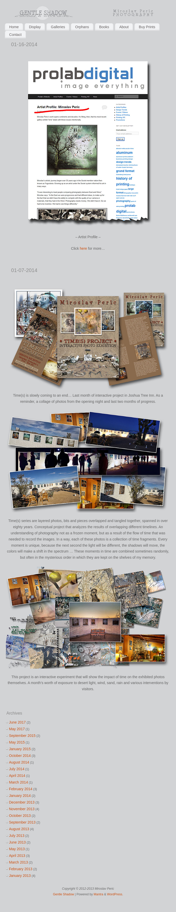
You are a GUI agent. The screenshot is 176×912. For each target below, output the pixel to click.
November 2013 (22, 809)
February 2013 (20, 869)
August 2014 (19, 762)
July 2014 (16, 769)
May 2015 (17, 742)
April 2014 (17, 776)
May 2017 (17, 729)
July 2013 (16, 836)
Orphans (82, 27)
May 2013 (17, 849)
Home (14, 27)
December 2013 (22, 802)
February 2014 (20, 789)
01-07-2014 (24, 270)
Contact (15, 35)
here (83, 248)
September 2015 (22, 736)
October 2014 (20, 756)
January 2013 (20, 876)
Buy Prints (147, 27)
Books (104, 27)
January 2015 (20, 749)
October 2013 (20, 816)
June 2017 (17, 722)
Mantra (98, 894)
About (124, 27)
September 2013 (22, 822)
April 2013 (17, 856)
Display (35, 27)
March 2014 (18, 782)
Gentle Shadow (63, 894)
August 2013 (19, 829)
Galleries (58, 27)
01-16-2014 (24, 44)
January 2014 (20, 796)
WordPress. (115, 894)
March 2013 (18, 862)
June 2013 (17, 842)
